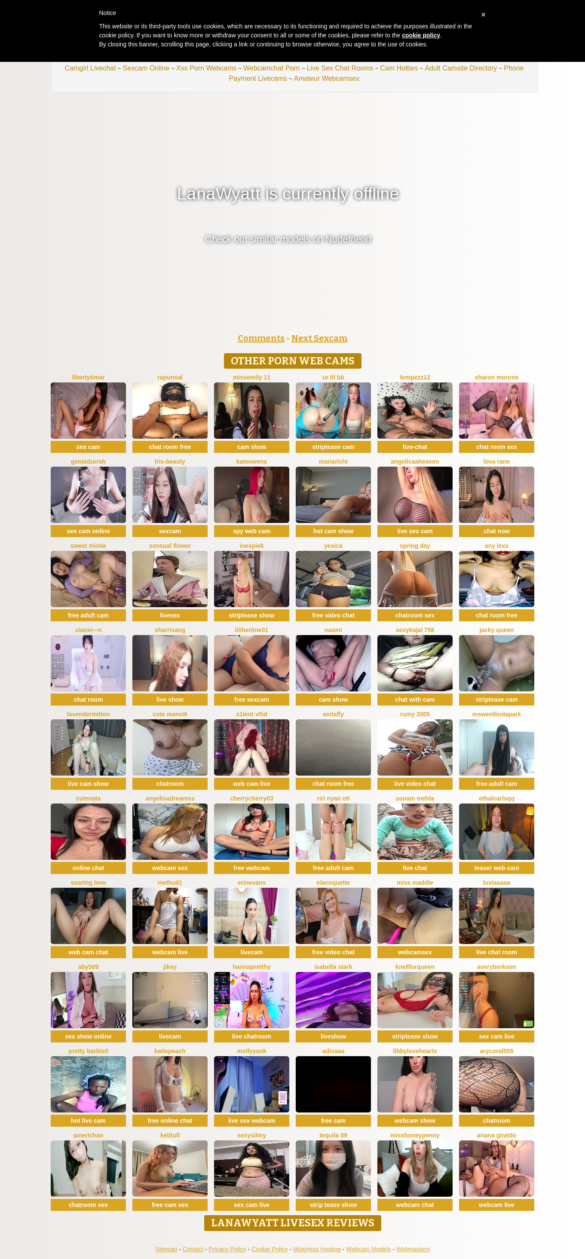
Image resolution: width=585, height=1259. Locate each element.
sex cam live (497, 1036)
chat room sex (496, 446)
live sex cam (415, 531)
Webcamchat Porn (271, 68)
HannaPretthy (252, 966)
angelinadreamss (169, 798)
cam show (251, 446)
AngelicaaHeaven (415, 461)
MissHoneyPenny (414, 1135)
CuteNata (88, 798)
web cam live (251, 783)
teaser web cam (496, 868)
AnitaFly (333, 714)
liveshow (333, 1036)
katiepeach (169, 1051)
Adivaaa (333, 1051)
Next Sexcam (319, 338)
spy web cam (251, 531)
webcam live (170, 952)
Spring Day (415, 545)
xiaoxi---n (88, 629)
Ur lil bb (333, 377)
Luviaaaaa (496, 882)
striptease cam (333, 446)
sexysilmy (251, 1135)
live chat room (496, 952)
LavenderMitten (88, 714)
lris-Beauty (170, 461)
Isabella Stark (333, 966)
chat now (497, 531)
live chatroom (251, 1036)
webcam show (415, 1120)
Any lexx (496, 545)
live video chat (414, 783)
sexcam (170, 531)
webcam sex (170, 868)
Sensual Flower (170, 545)
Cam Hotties (399, 68)
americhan (88, 1135)
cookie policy (421, 35)
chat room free (170, 446)
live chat (415, 868)
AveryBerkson (496, 966)
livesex (170, 615)
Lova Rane (497, 461)
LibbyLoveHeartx (415, 1051)
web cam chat (88, 952)
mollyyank (251, 1051)
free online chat (170, 1120)
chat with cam (415, 699)
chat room (88, 699)
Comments (261, 338)
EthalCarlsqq (496, 798)
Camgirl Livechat (90, 68)
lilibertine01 (252, 629)
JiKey (170, 966)
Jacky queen (496, 629)
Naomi (333, 629)
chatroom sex (415, 615)
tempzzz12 (415, 377)
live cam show (88, 783)
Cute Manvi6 (170, 714)
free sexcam (251, 699)
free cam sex (170, 1204)
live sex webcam (252, 1120)
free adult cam (88, 615)
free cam (333, 1120)
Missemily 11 (251, 377)
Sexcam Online (146, 68)
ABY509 (88, 966)
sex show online (88, 1036)
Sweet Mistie (88, 545)
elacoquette (333, 882)
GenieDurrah (88, 461)
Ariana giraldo (497, 1135)
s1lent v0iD (251, 714)
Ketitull (170, 1135)
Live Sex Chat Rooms (340, 68)
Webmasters (413, 1249)
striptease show (252, 615)
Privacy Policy (227, 1249)
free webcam (251, 868)
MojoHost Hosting (317, 1249)
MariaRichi (333, 461)
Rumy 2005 (415, 714)
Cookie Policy (269, 1249)
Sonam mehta (414, 798)
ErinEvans (252, 882)
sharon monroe (497, 377)
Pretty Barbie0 (88, 1051)
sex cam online (88, 531)
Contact (193, 1249)
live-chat (415, 446)
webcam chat (415, 1204)
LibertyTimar (88, 377)
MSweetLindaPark (496, 714)
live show (170, 699)
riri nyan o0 (333, 798)
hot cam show (333, 531)
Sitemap (166, 1249)
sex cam (88, 446)
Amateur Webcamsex (327, 78)
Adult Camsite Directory (461, 68)
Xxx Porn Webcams (206, 68)
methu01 (170, 882)
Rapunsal (169, 377)
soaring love (88, 882)
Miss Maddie (415, 882)
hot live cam (88, 1120)
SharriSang (170, 629)
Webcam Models (368, 1249)
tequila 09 (333, 1135)
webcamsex (415, 952)
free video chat (333, 615)
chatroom (170, 783)
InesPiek (251, 545)
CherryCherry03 (251, 798)
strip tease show (333, 1204)
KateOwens (251, 461)
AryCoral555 (497, 1051)
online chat (88, 868)
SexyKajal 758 (415, 629)
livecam (252, 952)
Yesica (333, 545)
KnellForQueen (415, 966)
